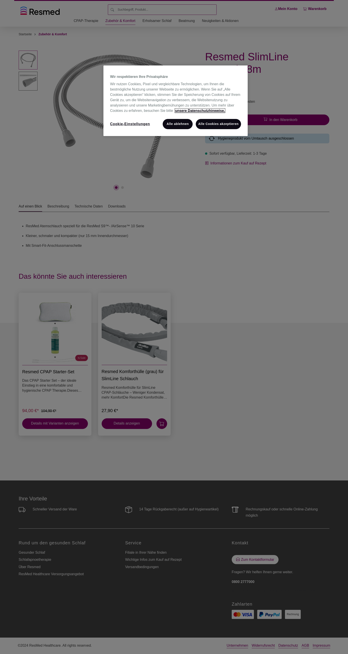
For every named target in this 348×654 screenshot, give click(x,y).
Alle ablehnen (178, 124)
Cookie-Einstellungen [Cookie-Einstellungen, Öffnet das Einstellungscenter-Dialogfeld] (130, 124)
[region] (175, 100)
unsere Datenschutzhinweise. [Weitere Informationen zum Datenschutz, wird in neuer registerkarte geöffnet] (200, 111)
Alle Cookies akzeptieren (218, 124)
